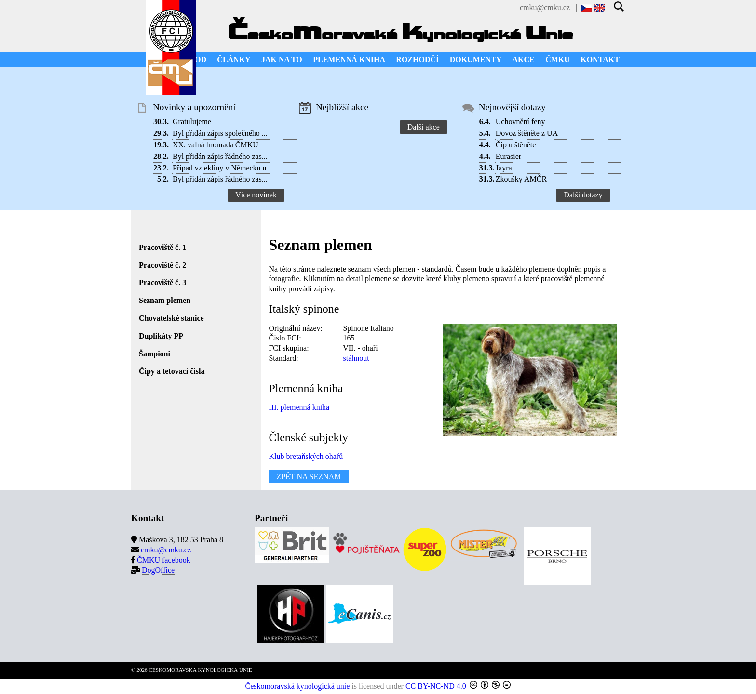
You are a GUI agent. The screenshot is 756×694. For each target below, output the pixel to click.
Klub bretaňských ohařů (306, 456)
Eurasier (508, 156)
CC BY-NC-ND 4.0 (435, 686)
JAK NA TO (281, 59)
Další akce (423, 127)
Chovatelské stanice (171, 318)
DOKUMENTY (476, 59)
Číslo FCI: (285, 338)
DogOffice (158, 570)
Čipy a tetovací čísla (171, 371)
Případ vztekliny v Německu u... (222, 168)
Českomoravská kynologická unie (297, 686)
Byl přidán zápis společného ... (220, 133)
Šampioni (154, 354)
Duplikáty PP (161, 336)
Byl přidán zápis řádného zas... (220, 156)
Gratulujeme (192, 122)
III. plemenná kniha (299, 407)
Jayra (504, 168)
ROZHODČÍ (417, 59)
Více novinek (256, 195)
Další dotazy (583, 195)
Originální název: (296, 328)
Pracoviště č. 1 (162, 247)
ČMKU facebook (163, 560)
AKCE (524, 59)
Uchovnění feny (520, 122)
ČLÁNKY (233, 59)
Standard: (283, 358)
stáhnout (356, 358)
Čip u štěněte (516, 145)
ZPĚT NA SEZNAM (308, 476)
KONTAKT (600, 59)
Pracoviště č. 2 (162, 265)
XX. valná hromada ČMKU (215, 145)
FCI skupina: (289, 348)
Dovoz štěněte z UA (527, 133)
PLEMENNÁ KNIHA (349, 59)
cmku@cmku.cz (545, 7)
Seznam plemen (164, 300)
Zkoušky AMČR (521, 179)
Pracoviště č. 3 (162, 282)
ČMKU (557, 59)
